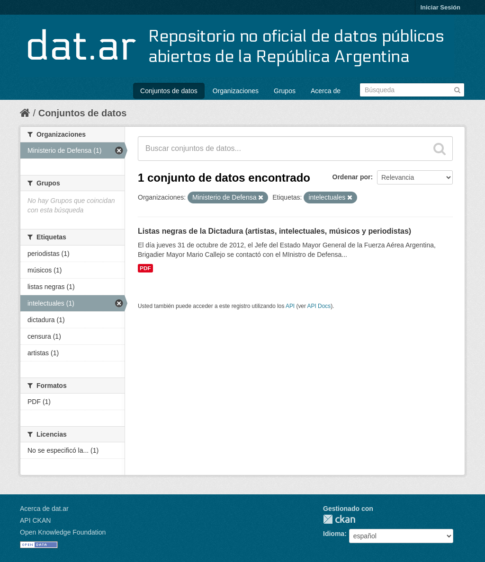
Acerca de (326, 91)
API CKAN (35, 520)
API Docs (319, 306)
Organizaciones (236, 91)
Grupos (285, 91)
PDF (145, 268)
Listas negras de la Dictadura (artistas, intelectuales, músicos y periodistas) (274, 231)
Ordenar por (351, 177)
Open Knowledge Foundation (63, 532)
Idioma (333, 533)
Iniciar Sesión (440, 7)
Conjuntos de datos (169, 91)
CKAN (339, 519)
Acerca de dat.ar (44, 508)
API (290, 306)
